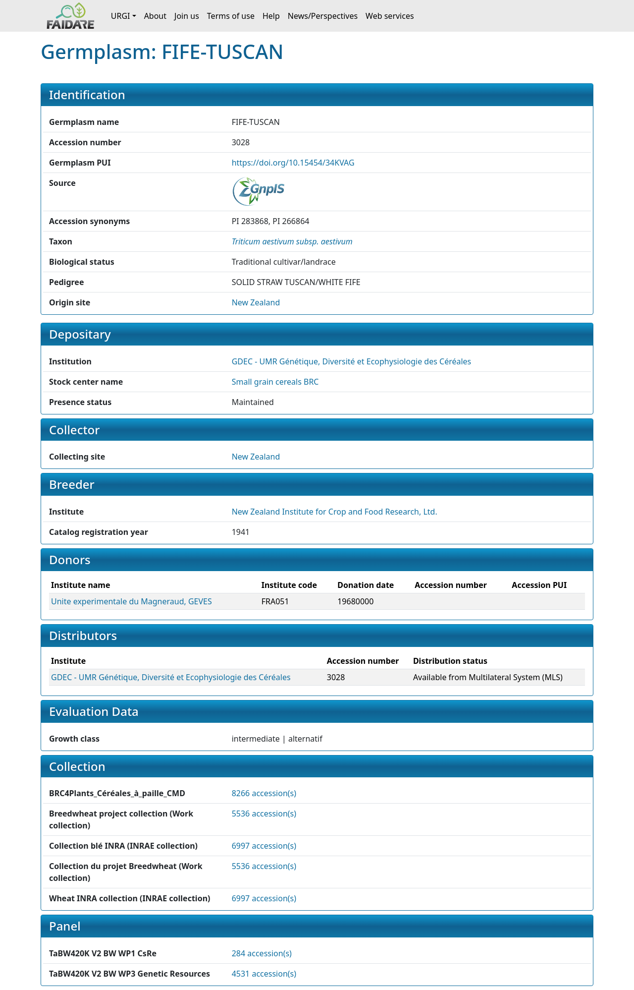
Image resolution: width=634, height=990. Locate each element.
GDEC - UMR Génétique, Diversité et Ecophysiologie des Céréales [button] (352, 361)
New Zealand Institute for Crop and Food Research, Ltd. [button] (334, 511)
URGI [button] (120, 15)
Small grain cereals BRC (275, 381)
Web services (390, 15)
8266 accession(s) (264, 793)
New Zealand (256, 302)
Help (271, 15)
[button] (292, 241)
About (155, 15)
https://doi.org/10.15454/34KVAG (293, 162)
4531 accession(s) (264, 973)
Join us (186, 15)
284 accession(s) (262, 953)
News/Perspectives (323, 15)
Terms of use (231, 15)
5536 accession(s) (264, 813)
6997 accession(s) (264, 845)
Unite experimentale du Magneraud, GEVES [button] (131, 601)
